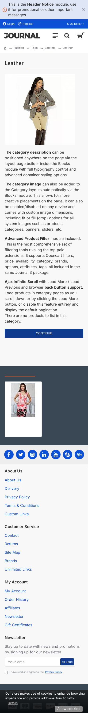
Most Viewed (51, 373)
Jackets (50, 47)
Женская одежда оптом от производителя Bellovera (23, 420)
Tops (34, 47)
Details (13, 703)
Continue (44, 333)
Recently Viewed (20, 373)
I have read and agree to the (34, 672)
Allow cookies (68, 709)
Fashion (19, 47)
